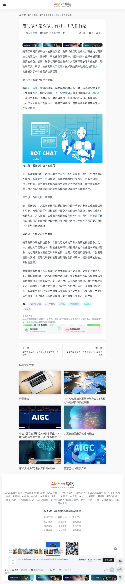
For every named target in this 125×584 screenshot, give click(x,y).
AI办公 (34, 496)
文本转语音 (56, 499)
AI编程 (45, 499)
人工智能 (57, 66)
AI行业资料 (33, 15)
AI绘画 (16, 496)
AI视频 (25, 496)
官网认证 (62, 517)
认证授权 (62, 530)
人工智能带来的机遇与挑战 (79, 433)
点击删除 (51, 322)
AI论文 (82, 496)
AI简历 (91, 496)
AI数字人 (45, 496)
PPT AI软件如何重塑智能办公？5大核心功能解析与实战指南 (84, 400)
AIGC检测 (112, 496)
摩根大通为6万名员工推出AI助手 (37, 468)
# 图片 (62, 304)
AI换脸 (101, 496)
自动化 (36, 197)
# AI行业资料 (35, 304)
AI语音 (64, 496)
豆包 (76, 499)
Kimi (116, 499)
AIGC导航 (52, 492)
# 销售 (27, 309)
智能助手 (37, 178)
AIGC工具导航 (38, 322)
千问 (90, 499)
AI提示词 (25, 499)
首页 (24, 15)
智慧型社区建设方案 (75, 468)
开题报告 (24, 398)
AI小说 (35, 499)
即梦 (97, 499)
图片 (95, 66)
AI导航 (68, 499)
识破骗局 (48, 530)
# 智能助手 (74, 304)
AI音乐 (73, 496)
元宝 (83, 499)
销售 (80, 56)
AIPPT (15, 499)
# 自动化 (87, 304)
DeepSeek (107, 499)
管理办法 (48, 517)
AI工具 (25, 319)
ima (8, 499)
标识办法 (48, 522)
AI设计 (55, 496)
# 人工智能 (50, 304)
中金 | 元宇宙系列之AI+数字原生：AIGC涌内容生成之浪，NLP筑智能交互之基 (39, 435)
